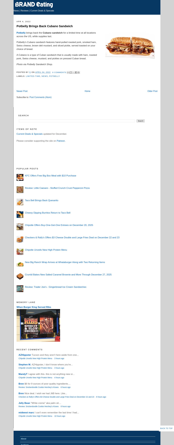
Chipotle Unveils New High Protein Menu (46, 249)
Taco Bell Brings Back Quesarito (41, 200)
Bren (21, 383)
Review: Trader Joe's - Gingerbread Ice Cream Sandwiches (55, 287)
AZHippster (25, 355)
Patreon (61, 140)
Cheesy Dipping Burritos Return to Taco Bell (47, 212)
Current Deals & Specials (42, 11)
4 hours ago (59, 378)
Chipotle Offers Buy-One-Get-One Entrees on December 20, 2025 (59, 225)
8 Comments (59, 72)
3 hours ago (59, 358)
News (16, 11)
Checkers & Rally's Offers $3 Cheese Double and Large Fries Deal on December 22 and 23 (72, 237)
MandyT (23, 374)
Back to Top (166, 428)
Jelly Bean (24, 403)
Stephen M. (25, 364)
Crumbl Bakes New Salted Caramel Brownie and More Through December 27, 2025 (68, 274)
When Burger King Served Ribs (34, 307)
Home (87, 91)
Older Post (152, 91)
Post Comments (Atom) (40, 97)
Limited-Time (33, 76)
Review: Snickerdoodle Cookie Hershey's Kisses (39, 387)
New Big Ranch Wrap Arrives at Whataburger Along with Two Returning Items (65, 262)
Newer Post (22, 91)
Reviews (25, 11)
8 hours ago (66, 406)
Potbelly (21, 32)
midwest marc (26, 412)
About (23, 439)
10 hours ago (59, 416)
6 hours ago (66, 387)
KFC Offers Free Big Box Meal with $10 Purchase (50, 175)
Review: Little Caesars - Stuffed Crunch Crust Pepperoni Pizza (57, 188)
